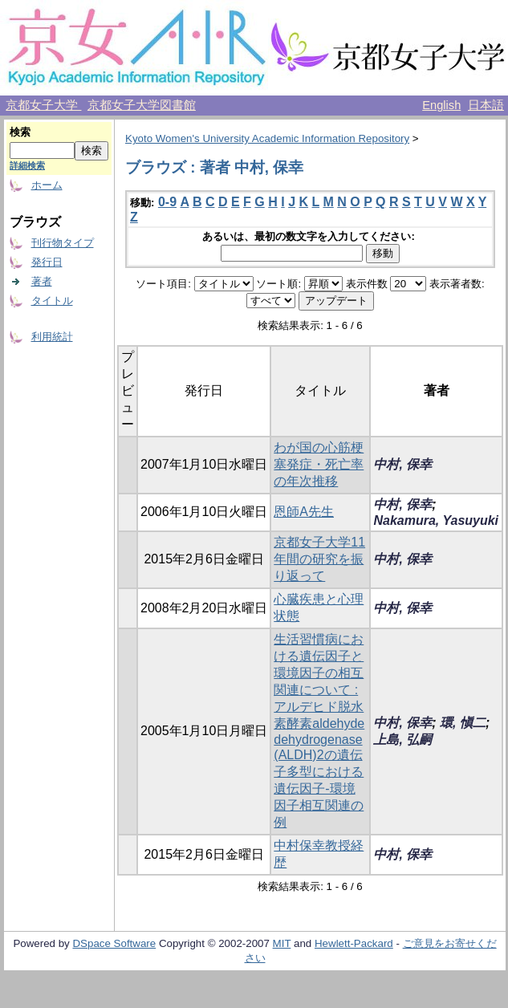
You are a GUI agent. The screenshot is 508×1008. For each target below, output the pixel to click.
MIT (282, 943)
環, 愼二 (463, 723)
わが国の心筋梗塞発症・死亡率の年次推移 (319, 464)
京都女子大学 (43, 105)
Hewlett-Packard (354, 943)
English (441, 105)
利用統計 (52, 337)
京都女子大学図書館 (141, 105)
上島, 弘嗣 (402, 739)
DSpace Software (114, 943)
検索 (20, 132)
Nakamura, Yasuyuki (435, 520)
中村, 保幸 (402, 464)
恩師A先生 (304, 511)
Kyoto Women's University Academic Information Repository (267, 138)
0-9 (167, 202)
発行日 (47, 262)
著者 (41, 281)
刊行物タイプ (62, 243)
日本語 (486, 105)
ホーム (47, 185)
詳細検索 (27, 165)
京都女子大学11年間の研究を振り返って (319, 559)
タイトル (52, 301)
